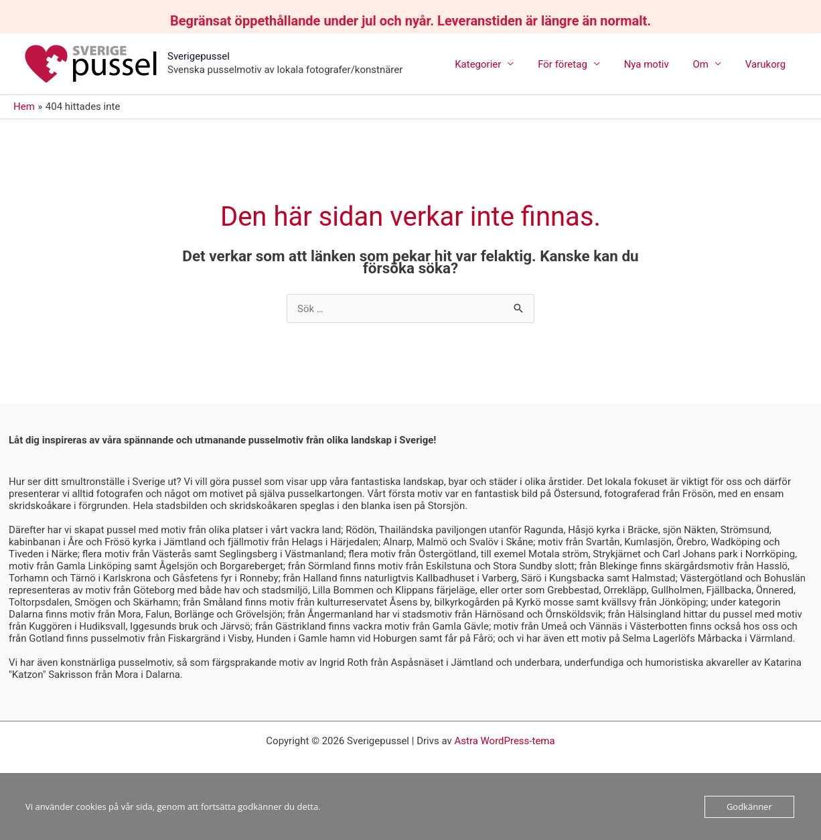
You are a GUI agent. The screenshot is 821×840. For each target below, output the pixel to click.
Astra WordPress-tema (504, 741)
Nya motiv (655, 64)
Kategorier (495, 64)
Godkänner (749, 806)
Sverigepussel (198, 56)
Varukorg (767, 64)
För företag (576, 64)
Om (706, 64)
